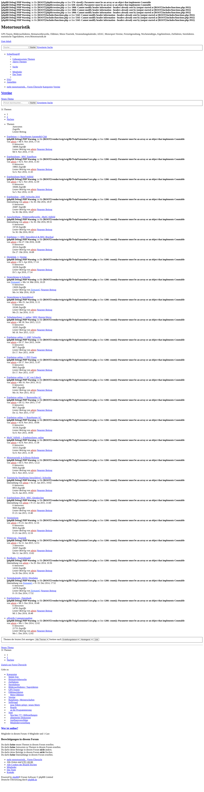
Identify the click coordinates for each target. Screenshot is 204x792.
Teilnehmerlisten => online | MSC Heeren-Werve (29, 317)
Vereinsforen (12, 518)
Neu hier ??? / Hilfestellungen (23, 715)
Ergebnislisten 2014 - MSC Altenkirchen (25, 498)
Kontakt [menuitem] (10, 772)
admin (13, 141)
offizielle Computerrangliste (19, 618)
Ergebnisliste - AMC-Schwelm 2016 (23, 197)
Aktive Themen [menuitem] (19, 61)
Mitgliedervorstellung (20, 722)
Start (10, 712)
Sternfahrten (14, 684)
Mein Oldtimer (17, 695)
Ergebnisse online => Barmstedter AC (24, 397)
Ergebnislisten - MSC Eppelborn (21, 156)
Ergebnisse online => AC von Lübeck (24, 377)
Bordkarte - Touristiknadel (19, 558)
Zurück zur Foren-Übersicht (14, 665)
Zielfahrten (13, 682)
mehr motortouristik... (17, 759)
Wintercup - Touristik (16, 538)
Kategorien (12, 674)
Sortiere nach (64, 639)
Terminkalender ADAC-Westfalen (22, 578)
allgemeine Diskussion (20, 717)
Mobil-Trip (13, 677)
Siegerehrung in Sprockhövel (20, 297)
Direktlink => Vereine (17, 257)
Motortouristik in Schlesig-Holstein (23, 457)
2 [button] (7, 117)
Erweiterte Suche (45, 47)
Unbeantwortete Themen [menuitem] (23, 59)
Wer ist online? (9, 728)
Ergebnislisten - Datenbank (19, 598)
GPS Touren (14, 689)
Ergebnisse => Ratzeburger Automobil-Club (27, 136)
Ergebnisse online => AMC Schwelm (24, 337)
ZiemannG (15, 282)
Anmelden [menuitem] (11, 82)
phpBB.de (32, 779)
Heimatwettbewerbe (17, 679)
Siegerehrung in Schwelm (18, 277)
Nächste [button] (10, 119)
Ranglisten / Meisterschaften (21, 700)
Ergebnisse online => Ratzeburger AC (24, 417)
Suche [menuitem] (15, 67)
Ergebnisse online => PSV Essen (22, 357)
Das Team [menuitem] (17, 74)
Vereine (6, 93)
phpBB (15, 777)
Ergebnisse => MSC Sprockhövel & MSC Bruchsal (30, 237)
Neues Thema (7, 99)
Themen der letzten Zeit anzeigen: (26, 639)
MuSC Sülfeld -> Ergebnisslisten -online (25, 437)
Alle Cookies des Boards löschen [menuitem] (22, 764)
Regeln (13, 707)
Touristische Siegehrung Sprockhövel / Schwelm (29, 477)
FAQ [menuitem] (9, 79)
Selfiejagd (13, 702)
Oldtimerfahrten (15, 692)
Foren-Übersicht (34, 759)
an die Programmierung (21, 710)
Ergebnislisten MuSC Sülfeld (20, 176)
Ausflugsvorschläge (19, 720)
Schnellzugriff (13, 54)
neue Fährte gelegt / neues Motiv (25, 705)
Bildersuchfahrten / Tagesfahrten (23, 687)
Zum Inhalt (6, 41)
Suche (33, 47)
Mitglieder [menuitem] (17, 72)
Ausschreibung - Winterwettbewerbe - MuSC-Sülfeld (31, 217)
